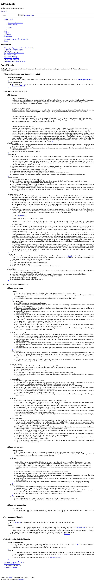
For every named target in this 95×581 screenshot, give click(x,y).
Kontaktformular (81, 527)
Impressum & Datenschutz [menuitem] (12, 564)
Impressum (17, 522)
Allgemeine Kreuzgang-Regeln (13, 49)
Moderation (7, 51)
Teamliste (67, 534)
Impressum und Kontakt (11, 59)
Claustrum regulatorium (11, 58)
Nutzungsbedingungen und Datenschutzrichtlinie (18, 48)
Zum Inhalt (4, 11)
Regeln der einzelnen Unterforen (14, 53)
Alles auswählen (21, 215)
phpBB (10, 578)
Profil (70, 256)
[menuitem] (15, 23)
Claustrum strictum (10, 54)
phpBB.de (21, 579)
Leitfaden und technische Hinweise (14, 61)
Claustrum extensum (10, 56)
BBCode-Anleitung (55, 558)
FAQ (78, 544)
